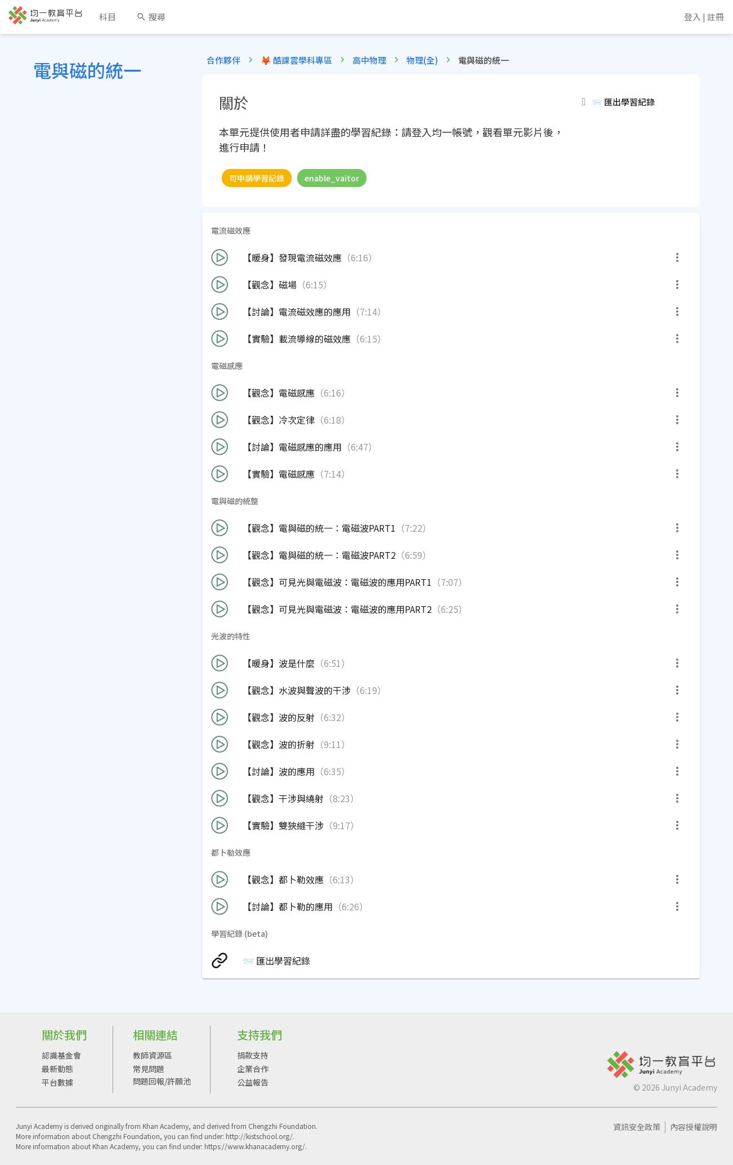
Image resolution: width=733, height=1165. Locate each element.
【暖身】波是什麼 (280, 663)
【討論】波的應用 (280, 771)
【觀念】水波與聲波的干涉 (298, 690)
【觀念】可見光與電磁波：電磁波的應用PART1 (339, 581)
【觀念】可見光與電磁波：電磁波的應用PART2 (339, 609)
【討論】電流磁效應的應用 (298, 311)
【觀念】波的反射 (280, 717)
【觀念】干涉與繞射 (285, 798)
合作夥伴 (223, 60)
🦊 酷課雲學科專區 (296, 60)
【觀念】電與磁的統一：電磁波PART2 (321, 554)
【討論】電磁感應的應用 (294, 446)
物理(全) (422, 60)
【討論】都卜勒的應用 (289, 906)
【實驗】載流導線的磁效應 (298, 338)
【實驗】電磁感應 (280, 473)
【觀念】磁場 (271, 284)
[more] (677, 257)
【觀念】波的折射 (280, 744)
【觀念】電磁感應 (280, 392)
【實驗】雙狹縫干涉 (285, 825)
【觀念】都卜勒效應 (285, 879)
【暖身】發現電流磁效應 (294, 257)
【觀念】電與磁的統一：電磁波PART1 (321, 527)
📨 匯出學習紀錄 (260, 960)
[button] (628, 102)
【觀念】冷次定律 (280, 419)
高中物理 (369, 60)
